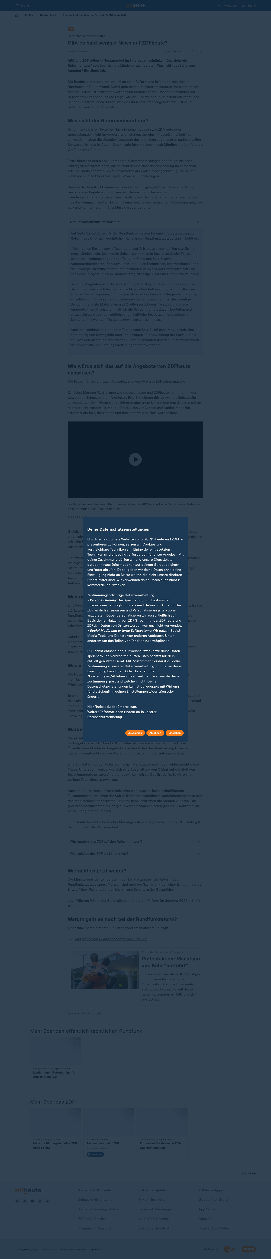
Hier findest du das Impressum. (112, 707)
